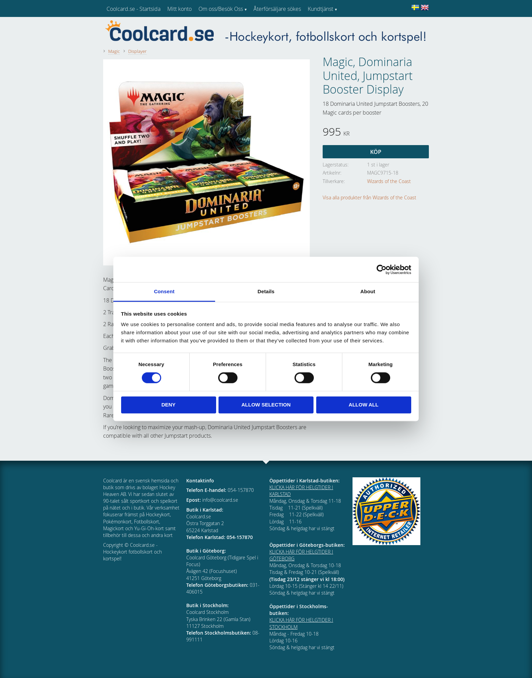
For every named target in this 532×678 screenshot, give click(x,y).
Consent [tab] (164, 291)
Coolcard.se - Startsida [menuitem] (133, 9)
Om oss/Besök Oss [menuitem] (220, 9)
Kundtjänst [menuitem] (320, 9)
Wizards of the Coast (389, 181)
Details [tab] (266, 291)
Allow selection (266, 404)
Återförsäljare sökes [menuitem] (277, 9)
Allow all (364, 404)
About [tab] (367, 291)
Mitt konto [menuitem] (179, 9)
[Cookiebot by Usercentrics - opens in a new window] (381, 269)
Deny (169, 404)
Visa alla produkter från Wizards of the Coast (369, 197)
